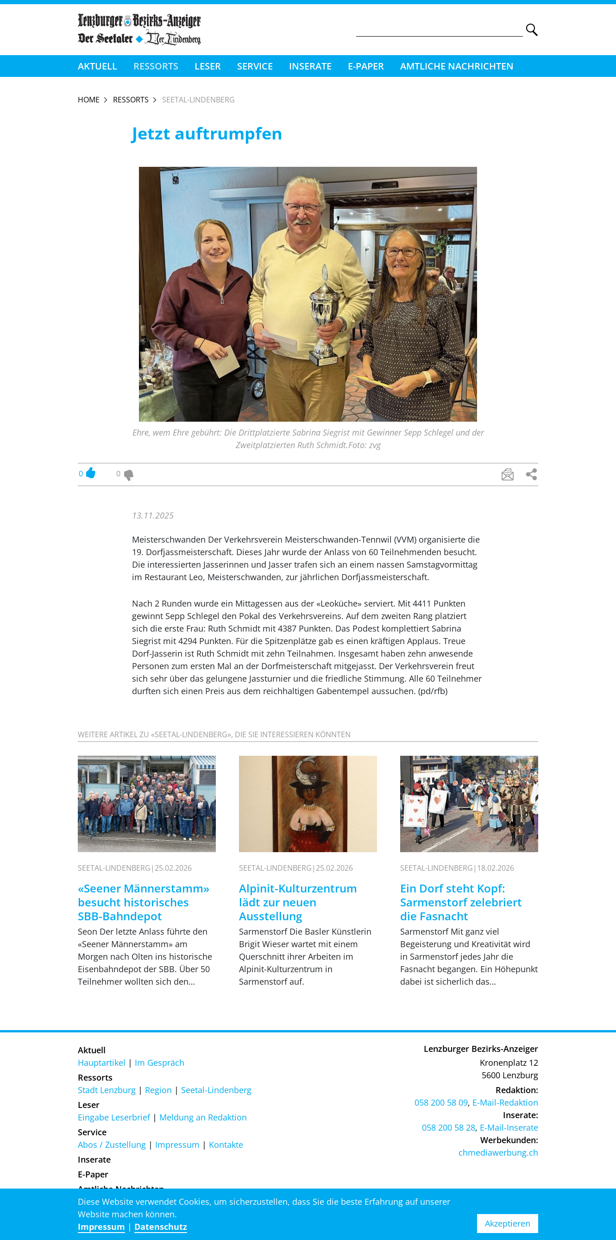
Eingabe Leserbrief (114, 1117)
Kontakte (226, 1144)
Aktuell (97, 66)
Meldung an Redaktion (203, 1117)
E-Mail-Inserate (509, 1127)
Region (158, 1089)
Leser (208, 66)
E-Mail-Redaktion (505, 1102)
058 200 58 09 (441, 1102)
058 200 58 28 (448, 1127)
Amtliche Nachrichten (457, 66)
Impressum (177, 1144)
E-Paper (366, 66)
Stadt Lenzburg (107, 1089)
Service (255, 66)
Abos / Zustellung (112, 1144)
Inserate (310, 66)
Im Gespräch (159, 1062)
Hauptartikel (102, 1062)
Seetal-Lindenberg (216, 1089)
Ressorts (155, 66)
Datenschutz (160, 1226)
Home (89, 100)
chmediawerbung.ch (498, 1152)
